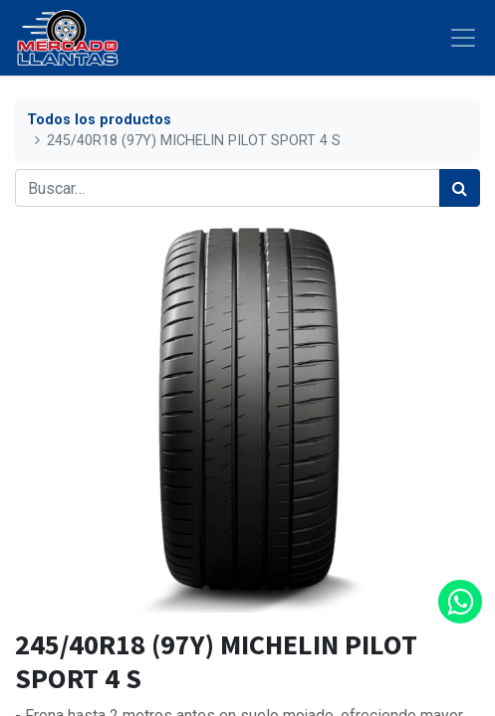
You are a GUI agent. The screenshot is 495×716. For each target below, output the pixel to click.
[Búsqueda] (459, 188)
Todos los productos (99, 119)
